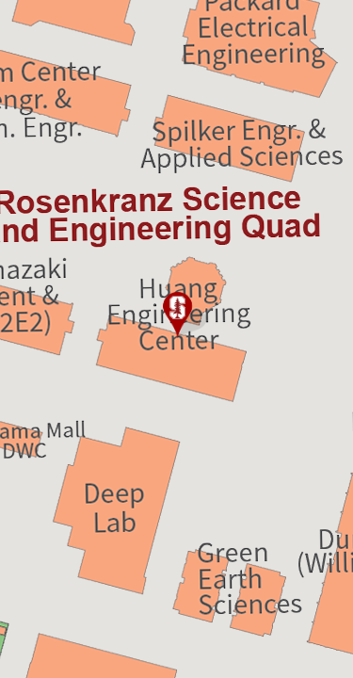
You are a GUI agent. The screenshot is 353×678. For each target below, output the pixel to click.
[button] (177, 315)
